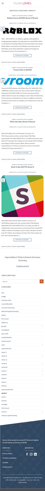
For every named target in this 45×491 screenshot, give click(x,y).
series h (14, 15)
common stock (6, 300)
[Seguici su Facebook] (27, 454)
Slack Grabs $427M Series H (22, 167)
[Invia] (42, 281)
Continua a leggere (22, 55)
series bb (4, 367)
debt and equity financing (9, 311)
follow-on (4, 322)
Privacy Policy (7, 453)
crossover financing (7, 308)
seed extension (6, 348)
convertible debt (6, 304)
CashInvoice (32, 23)
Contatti (5, 462)
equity (3, 315)
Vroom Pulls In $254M (22, 70)
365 (2, 293)
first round (5, 319)
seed (3, 345)
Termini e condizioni (9, 458)
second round (6, 341)
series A (4, 356)
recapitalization (6, 337)
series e (3, 378)
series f (3, 382)
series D (4, 374)
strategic (4, 404)
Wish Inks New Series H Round (22, 122)
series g (3, 386)
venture (4, 412)
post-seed (4, 334)
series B (4, 363)
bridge (3, 296)
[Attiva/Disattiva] (42, 326)
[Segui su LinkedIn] (35, 454)
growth (3, 326)
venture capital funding (25, 15)
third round (5, 408)
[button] (2, 3)
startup (3, 401)
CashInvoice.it (22, 266)
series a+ (4, 360)
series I (3, 397)
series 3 (3, 352)
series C (4, 371)
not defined (5, 330)
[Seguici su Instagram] (31, 454)
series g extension (7, 389)
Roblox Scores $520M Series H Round (22, 18)
